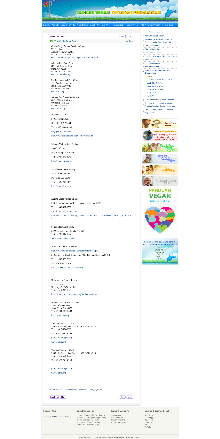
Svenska (89, 422)
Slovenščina (81, 425)
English (79, 415)
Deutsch (88, 418)
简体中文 (101, 415)
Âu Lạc (86, 415)
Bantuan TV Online (118, 420)
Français (80, 418)
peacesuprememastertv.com (57, 416)
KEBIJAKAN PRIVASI (119, 422)
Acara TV (55, 25)
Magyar (95, 418)
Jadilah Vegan (132, 25)
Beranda (46, 25)
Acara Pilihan (82, 25)
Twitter (147, 425)
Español (95, 420)
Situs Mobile (149, 415)
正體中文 (93, 415)
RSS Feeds (149, 420)
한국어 (79, 420)
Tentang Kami (167, 25)
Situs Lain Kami (103, 25)
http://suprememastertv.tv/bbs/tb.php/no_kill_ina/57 (81, 390)
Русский (90, 425)
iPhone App (149, 418)
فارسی (96, 422)
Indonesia (86, 420)
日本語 (97, 425)
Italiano (102, 418)
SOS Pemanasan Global (150, 25)
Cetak (129, 41)
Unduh (92, 25)
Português (81, 422)
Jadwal (64, 25)
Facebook (148, 422)
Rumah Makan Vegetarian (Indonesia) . (161, 100)
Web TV (72, 25)
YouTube (148, 427)
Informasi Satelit (118, 25)
